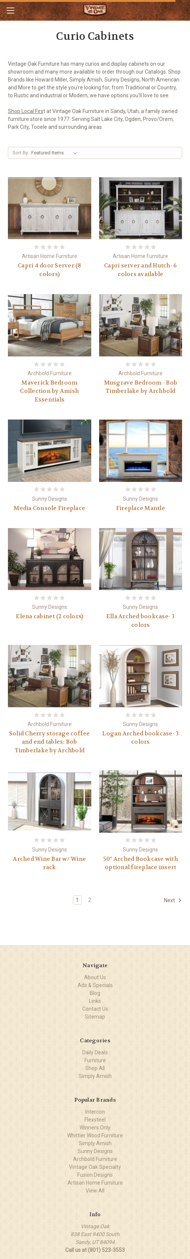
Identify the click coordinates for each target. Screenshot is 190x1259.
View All (95, 1191)
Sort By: (20, 152)
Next (173, 900)
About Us (95, 977)
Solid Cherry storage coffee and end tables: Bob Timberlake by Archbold (49, 742)
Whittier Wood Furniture (95, 1135)
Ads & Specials (95, 985)
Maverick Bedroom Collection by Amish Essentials (49, 391)
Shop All (95, 1068)
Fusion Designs (95, 1175)
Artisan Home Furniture (95, 1183)
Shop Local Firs (25, 111)
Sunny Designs (95, 1151)
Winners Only (95, 1128)
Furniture (95, 1060)
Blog (95, 993)
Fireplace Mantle (140, 508)
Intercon (95, 1112)
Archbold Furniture (95, 1159)
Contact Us (95, 1009)
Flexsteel (95, 1120)
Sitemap (95, 1017)
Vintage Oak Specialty (95, 1167)
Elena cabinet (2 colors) (49, 616)
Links (95, 1001)
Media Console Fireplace (49, 508)
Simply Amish (95, 1076)
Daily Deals (95, 1052)
